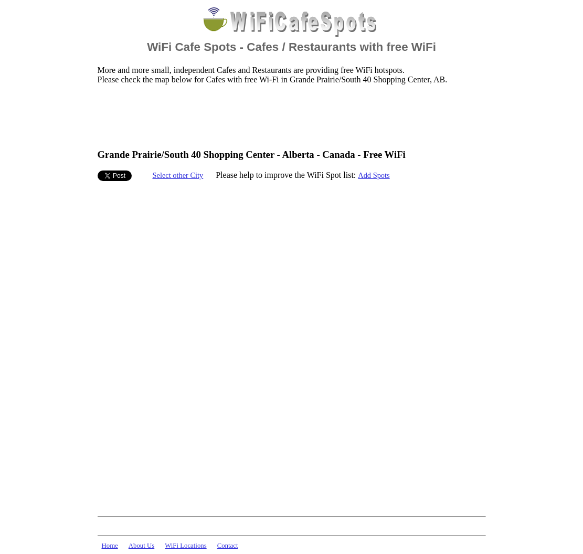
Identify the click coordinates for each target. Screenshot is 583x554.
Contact (227, 545)
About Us (141, 545)
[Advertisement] (289, 116)
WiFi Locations (185, 545)
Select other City (178, 175)
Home (110, 545)
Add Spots (373, 175)
